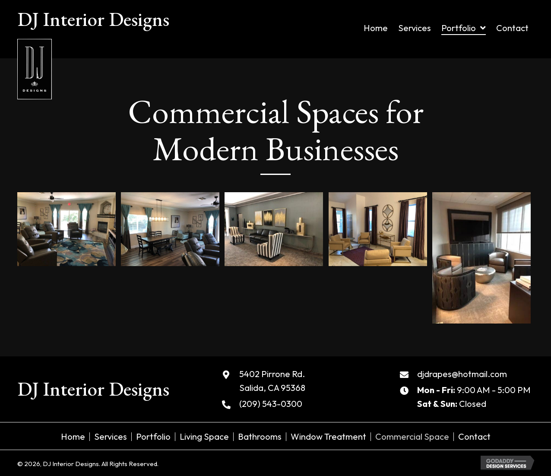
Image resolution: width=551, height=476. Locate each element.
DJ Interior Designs (93, 19)
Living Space (204, 436)
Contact (474, 436)
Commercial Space (412, 436)
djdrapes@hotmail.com (462, 373)
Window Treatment (328, 436)
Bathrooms (260, 436)
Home (73, 436)
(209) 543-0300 (270, 403)
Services (110, 436)
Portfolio (153, 436)
